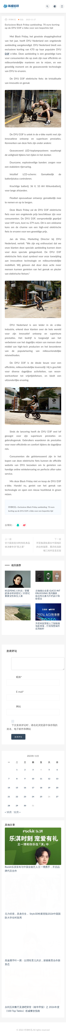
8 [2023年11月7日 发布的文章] (17, 778)
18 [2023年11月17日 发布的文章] (41, 787)
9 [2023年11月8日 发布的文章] (25, 778)
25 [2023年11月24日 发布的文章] (41, 796)
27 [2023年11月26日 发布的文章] (57, 796)
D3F (7, 53)
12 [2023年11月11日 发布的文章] (49, 778)
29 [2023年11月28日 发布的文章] (17, 805)
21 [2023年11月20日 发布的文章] (9, 796)
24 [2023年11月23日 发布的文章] (33, 796)
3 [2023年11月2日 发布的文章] (33, 769)
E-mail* (20, 691)
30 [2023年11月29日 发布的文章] (25, 805)
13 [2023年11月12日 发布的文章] (57, 778)
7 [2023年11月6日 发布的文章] (8, 778)
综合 (21, 19)
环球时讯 (10, 19)
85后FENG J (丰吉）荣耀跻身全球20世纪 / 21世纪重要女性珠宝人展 (17, 593)
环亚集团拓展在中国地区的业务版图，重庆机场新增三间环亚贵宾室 (48, 546)
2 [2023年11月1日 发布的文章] (25, 769)
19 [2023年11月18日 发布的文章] (49, 787)
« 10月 (8, 812)
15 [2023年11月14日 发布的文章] (17, 787)
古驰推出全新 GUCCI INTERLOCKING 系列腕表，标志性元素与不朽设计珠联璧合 (47, 594)
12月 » (17, 812)
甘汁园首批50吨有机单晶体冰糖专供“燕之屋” (17, 544)
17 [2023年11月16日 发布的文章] (33, 787)
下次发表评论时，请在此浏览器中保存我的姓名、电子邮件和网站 (32, 727)
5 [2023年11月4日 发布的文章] (49, 769)
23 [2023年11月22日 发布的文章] (25, 796)
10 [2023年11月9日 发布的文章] (33, 778)
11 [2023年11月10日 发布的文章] (41, 778)
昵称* (19, 676)
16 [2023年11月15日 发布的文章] (25, 787)
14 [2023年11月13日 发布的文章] (9, 787)
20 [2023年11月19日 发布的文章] (57, 787)
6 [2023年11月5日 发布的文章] (57, 769)
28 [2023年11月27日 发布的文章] (9, 805)
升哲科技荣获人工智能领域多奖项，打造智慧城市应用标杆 (47, 626)
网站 (18, 706)
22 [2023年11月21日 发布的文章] (17, 796)
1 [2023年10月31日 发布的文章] (17, 769)
